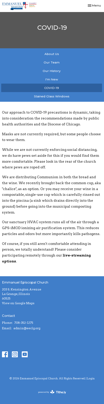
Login (91, 378)
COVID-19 (51, 88)
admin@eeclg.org (26, 328)
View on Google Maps (18, 303)
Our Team (52, 62)
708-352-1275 (23, 323)
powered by (52, 392)
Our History (52, 71)
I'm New (51, 79)
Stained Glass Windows (51, 96)
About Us (51, 54)
